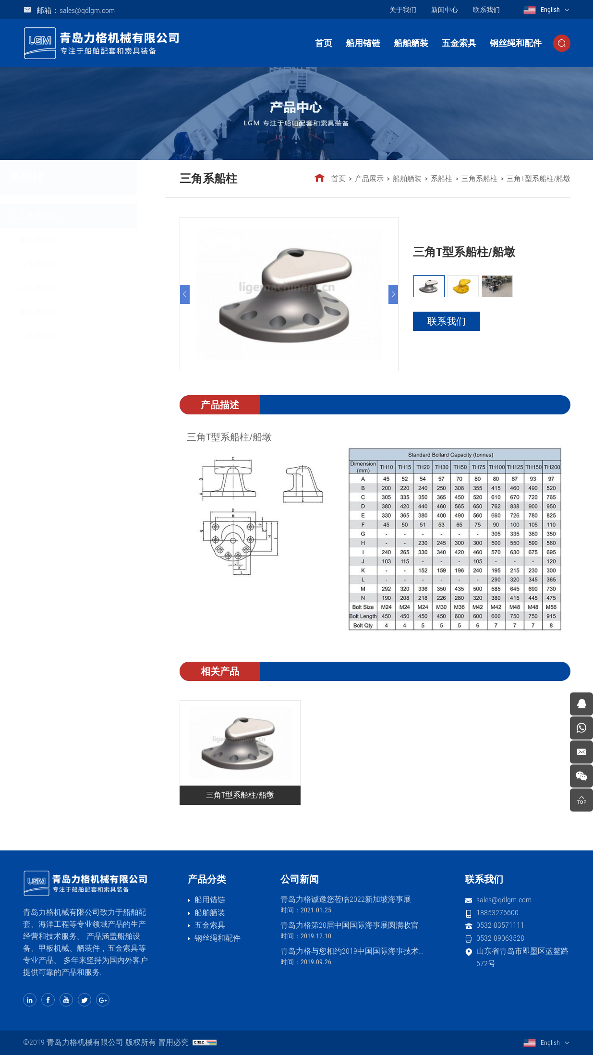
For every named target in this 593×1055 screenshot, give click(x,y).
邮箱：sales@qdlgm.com (75, 10)
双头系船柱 (65, 287)
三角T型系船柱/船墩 (539, 178)
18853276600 (497, 912)
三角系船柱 (65, 215)
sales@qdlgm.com (504, 899)
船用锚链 (363, 43)
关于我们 (402, 9)
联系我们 (486, 9)
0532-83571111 (500, 925)
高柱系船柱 (65, 263)
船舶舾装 (411, 43)
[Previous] (185, 294)
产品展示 (369, 178)
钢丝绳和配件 (516, 43)
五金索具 (459, 43)
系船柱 (442, 178)
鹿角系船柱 (65, 239)
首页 (323, 43)
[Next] (394, 294)
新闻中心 (444, 9)
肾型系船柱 (65, 335)
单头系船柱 (65, 311)
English (550, 9)
